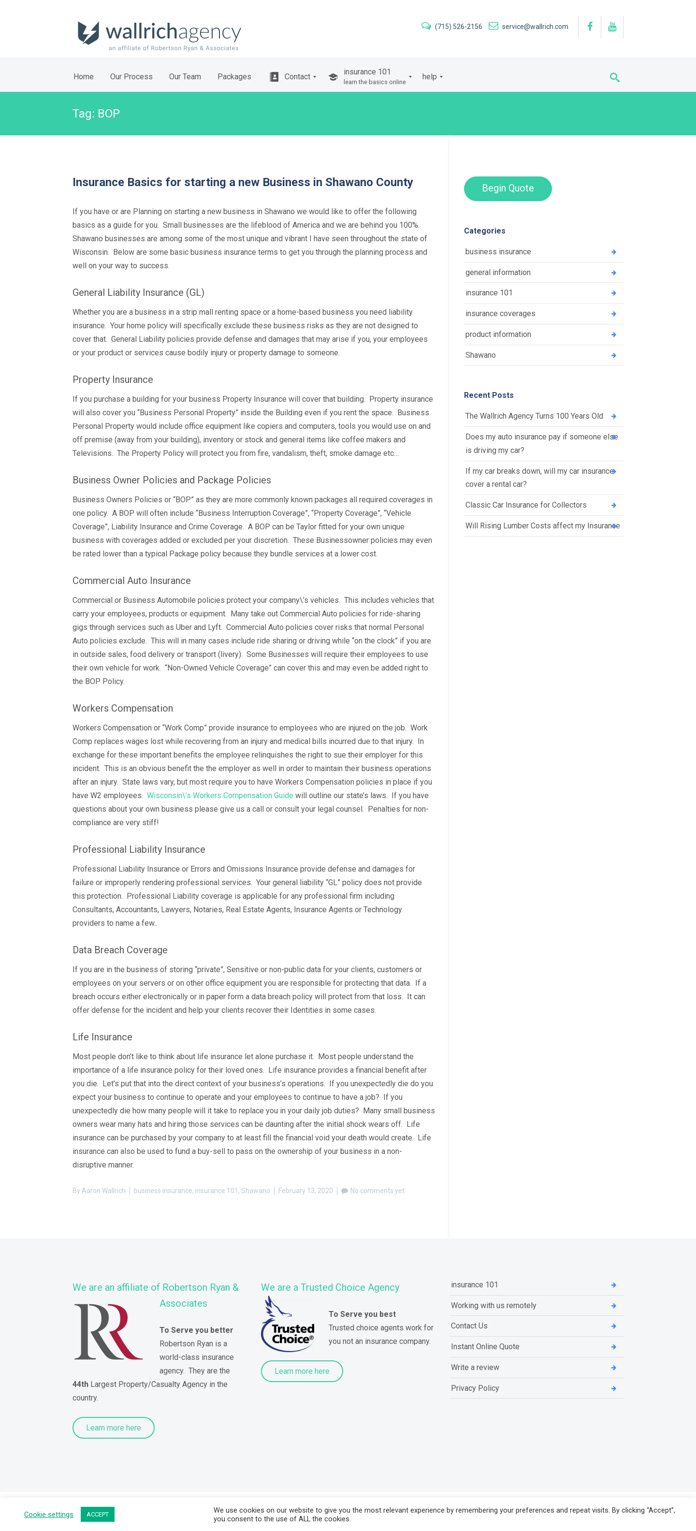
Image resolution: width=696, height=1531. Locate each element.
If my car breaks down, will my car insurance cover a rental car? (539, 478)
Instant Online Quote (485, 1347)
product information (498, 334)
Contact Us (469, 1326)
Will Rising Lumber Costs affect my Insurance (542, 527)
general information (498, 272)
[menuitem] (83, 77)
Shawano (255, 1191)
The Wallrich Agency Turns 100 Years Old (534, 417)
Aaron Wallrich (104, 1191)
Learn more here (113, 1427)
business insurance (163, 1191)
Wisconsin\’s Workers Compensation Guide (220, 795)
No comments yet (377, 1191)
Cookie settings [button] (48, 1514)
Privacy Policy (475, 1388)
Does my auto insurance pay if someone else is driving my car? (541, 444)
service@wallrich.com (528, 26)
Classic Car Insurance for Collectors (526, 506)
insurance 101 (216, 1191)
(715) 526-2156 (452, 26)
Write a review (475, 1367)
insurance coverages (500, 314)
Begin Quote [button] (508, 188)
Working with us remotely (493, 1305)
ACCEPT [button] (98, 1514)
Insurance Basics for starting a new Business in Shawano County (242, 182)
